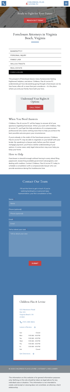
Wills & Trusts (17, 64)
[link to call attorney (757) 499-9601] (4, 3)
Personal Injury (18, 55)
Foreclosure (16, 72)
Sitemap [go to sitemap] (42, 369)
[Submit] (35, 263)
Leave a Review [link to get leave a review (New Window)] (28, 327)
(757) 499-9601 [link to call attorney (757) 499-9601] (27, 322)
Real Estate (16, 68)
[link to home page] (35, 3)
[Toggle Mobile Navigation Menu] (66, 3)
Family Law (15, 59)
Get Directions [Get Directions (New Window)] (27, 354)
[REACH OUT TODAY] (35, 20)
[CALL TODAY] (35, 107)
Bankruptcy (16, 51)
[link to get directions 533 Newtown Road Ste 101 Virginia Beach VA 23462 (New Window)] (35, 314)
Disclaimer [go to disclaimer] (52, 369)
